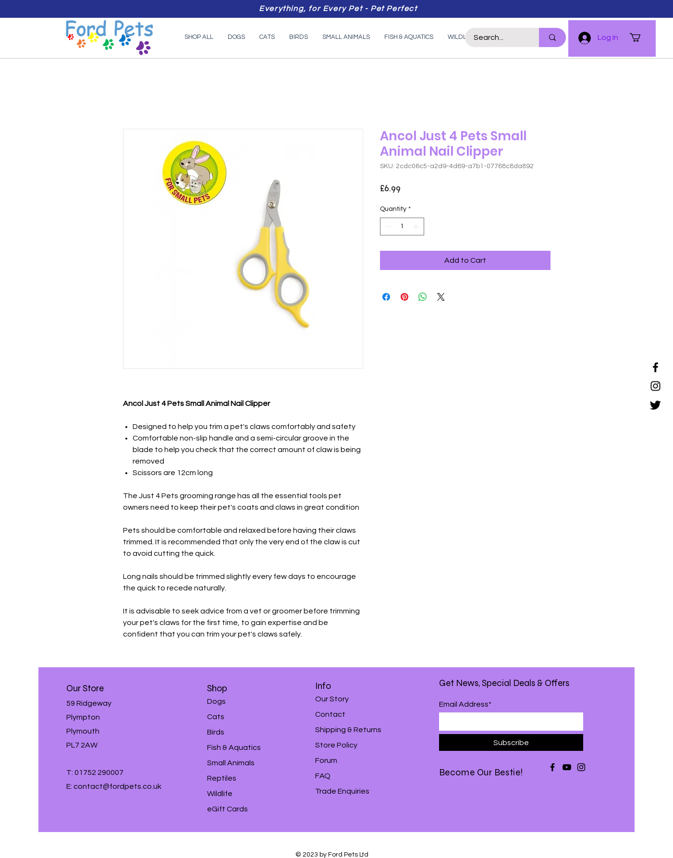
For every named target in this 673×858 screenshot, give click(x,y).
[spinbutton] (402, 226)
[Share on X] (441, 297)
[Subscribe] (511, 742)
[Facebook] (655, 367)
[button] (640, 37)
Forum (326, 760)
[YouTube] (567, 767)
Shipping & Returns (348, 730)
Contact (330, 714)
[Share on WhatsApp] (422, 297)
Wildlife (219, 793)
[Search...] (496, 37)
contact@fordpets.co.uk (117, 786)
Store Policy (336, 745)
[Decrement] (387, 226)
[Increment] (417, 226)
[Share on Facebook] (386, 297)
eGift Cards (227, 809)
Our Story (332, 699)
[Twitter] (655, 404)
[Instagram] (655, 386)
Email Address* (465, 704)
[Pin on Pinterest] (404, 297)
